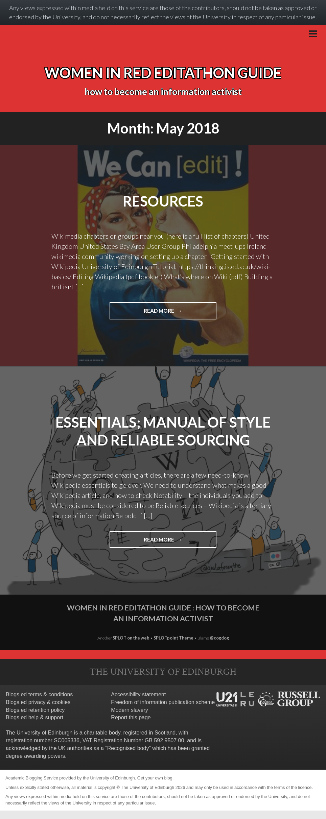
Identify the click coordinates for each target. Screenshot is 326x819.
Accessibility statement (138, 694)
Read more (177, 310)
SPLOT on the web (131, 638)
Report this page (130, 717)
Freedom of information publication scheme (163, 702)
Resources (163, 201)
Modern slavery (129, 710)
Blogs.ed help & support (34, 717)
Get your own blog (154, 777)
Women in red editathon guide (163, 72)
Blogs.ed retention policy (35, 710)
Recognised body (128, 748)
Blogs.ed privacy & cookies (38, 702)
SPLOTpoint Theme (174, 638)
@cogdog (219, 638)
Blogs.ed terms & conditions (39, 694)
